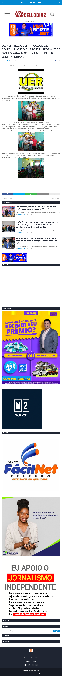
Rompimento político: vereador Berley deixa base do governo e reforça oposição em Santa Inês (37, 240)
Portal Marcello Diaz (31, 2)
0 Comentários (27, 61)
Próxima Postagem (55, 198)
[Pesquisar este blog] (27, 631)
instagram (39, 673)
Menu (2, 2)
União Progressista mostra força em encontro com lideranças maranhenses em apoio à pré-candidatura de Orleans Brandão (37, 224)
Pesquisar (60, 2)
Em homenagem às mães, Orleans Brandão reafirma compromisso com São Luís (36, 208)
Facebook (27, 673)
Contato (33, 673)
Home (21, 673)
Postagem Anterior (7, 198)
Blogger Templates (34, 670)
